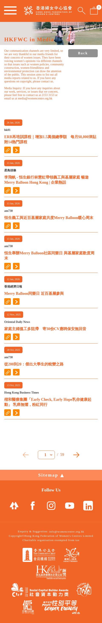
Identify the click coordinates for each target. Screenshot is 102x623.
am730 (8, 210)
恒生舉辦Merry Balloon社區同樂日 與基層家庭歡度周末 (49, 255)
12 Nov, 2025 (14, 314)
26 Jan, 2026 (13, 122)
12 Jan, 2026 (13, 279)
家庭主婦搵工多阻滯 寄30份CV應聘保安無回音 (45, 329)
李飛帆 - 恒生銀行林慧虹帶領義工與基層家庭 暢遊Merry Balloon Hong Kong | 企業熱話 (46, 180)
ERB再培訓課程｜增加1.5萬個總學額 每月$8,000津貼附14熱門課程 (50, 139)
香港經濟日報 (13, 286)
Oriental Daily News (17, 322)
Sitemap (51, 475)
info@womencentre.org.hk (66, 531)
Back (83, 53)
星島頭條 (10, 170)
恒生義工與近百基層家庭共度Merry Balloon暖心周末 (48, 218)
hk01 (7, 130)
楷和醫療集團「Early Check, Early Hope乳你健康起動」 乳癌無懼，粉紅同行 (47, 402)
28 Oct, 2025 (13, 349)
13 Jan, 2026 (13, 163)
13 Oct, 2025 (13, 385)
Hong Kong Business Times (21, 392)
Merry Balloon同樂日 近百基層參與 (34, 293)
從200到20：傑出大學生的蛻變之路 (34, 364)
